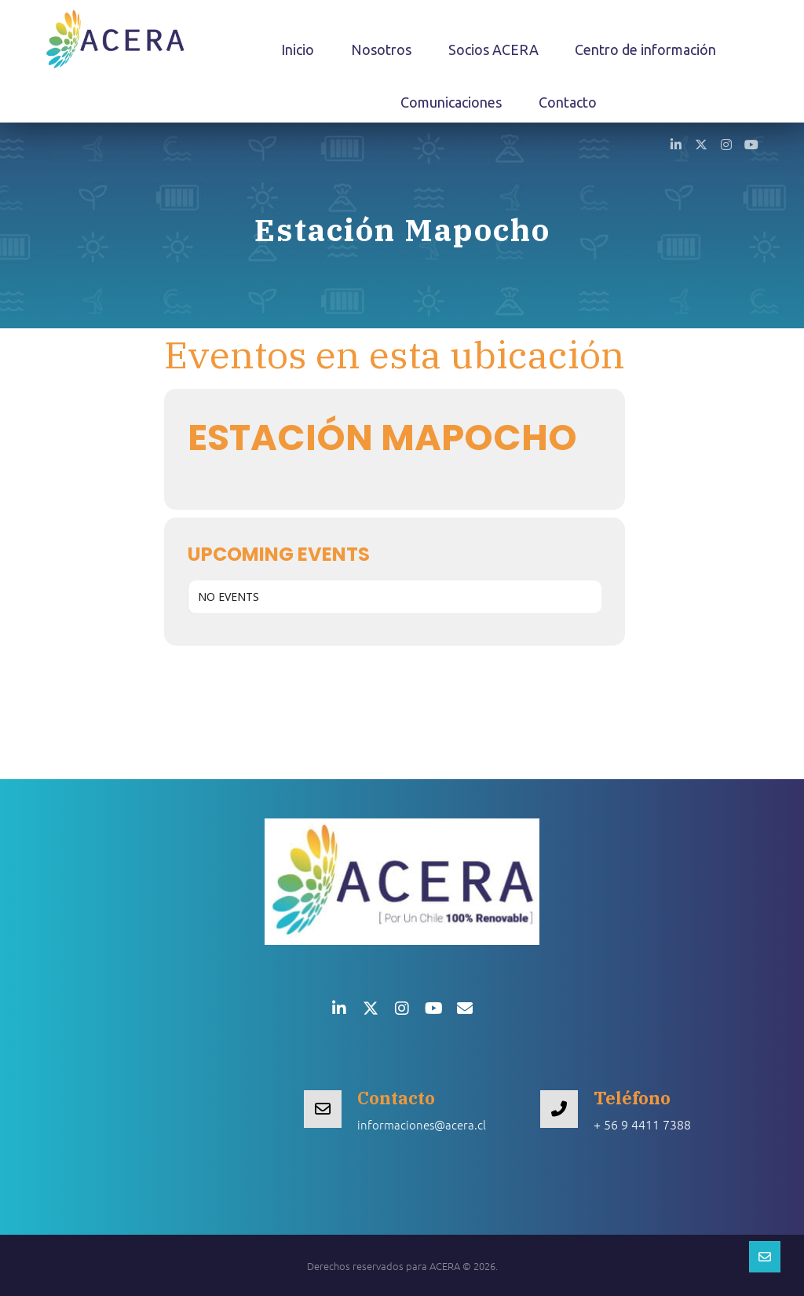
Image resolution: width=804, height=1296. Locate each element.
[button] (676, 143)
